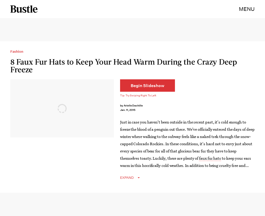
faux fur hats (210, 158)
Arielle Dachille (133, 105)
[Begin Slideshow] (147, 85)
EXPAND (127, 177)
